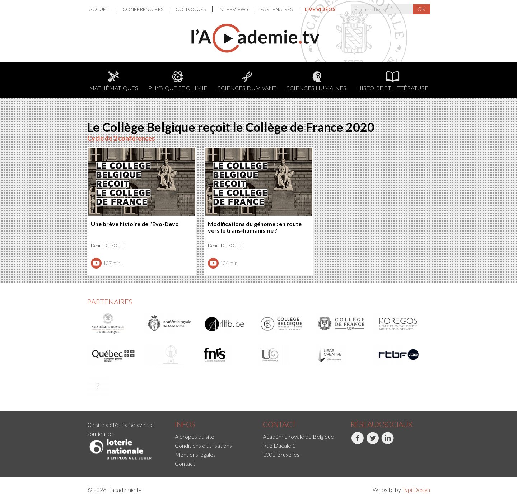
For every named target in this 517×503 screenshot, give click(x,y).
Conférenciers (143, 9)
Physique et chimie (177, 81)
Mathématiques (113, 81)
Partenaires (277, 9)
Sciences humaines (316, 81)
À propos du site (194, 436)
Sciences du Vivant (247, 81)
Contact (185, 463)
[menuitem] (103, 9)
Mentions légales (195, 454)
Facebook (357, 442)
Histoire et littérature (392, 81)
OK (421, 9)
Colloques (191, 9)
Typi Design (416, 489)
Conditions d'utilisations (203, 445)
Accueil (100, 9)
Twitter (372, 442)
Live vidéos (320, 9)
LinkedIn (387, 442)
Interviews (233, 9)
